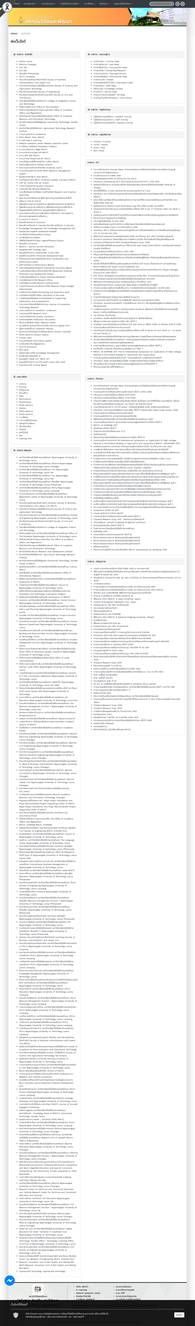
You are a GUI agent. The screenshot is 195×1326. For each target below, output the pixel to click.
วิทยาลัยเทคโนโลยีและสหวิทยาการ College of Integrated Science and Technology (47, 102)
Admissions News (125, 82)
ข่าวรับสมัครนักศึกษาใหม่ (104, 82)
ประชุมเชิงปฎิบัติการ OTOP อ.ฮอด (108, 650)
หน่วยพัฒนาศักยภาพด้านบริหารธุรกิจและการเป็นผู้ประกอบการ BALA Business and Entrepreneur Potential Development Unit (46, 1083)
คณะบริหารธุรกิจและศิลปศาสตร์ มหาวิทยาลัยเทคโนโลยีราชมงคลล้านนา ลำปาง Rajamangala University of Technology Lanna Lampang (48, 946)
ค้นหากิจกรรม (25, 402)
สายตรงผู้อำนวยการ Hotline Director (35, 164)
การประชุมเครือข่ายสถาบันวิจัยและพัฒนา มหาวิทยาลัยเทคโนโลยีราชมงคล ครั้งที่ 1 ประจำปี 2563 (134, 687)
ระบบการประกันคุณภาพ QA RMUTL (35, 158)
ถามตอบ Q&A (25, 337)
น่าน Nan (23, 70)
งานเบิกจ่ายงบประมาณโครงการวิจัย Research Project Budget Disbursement (46, 288)
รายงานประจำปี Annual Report (33, 365)
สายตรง (22, 408)
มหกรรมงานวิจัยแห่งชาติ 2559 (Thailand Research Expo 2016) (122, 242)
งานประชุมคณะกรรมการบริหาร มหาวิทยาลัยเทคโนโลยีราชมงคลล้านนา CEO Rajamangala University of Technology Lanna (47, 1066)
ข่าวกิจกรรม (99, 61)
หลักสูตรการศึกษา (27, 423)
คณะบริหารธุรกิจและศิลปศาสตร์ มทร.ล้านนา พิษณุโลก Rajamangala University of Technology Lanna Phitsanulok (46, 917)
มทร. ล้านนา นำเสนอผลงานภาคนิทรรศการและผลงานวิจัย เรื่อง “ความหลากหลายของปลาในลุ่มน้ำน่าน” (137, 275)
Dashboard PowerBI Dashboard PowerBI (38, 231)
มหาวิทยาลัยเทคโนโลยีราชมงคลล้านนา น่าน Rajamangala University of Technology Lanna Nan (43, 477)
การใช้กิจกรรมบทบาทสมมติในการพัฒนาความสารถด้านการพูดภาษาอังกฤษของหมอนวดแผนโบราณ (136, 476)
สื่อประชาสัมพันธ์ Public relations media (37, 322)
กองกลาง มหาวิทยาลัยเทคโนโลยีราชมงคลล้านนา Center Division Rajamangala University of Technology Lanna (47, 602)
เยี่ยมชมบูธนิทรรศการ (103, 611)
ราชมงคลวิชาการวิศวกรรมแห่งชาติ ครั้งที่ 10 (113, 534)
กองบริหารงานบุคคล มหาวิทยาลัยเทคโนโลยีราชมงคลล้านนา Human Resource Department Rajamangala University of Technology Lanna (48, 624)
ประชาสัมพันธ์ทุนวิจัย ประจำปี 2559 (109, 221)
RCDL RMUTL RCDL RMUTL (31, 137)
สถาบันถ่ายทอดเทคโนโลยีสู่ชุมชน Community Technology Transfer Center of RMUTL (48, 562)
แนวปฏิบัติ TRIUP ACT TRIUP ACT (34, 359)
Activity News (112, 61)
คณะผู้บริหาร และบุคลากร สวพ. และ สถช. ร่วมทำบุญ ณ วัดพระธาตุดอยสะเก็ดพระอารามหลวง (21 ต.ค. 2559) (137, 579)
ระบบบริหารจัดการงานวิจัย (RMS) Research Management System (45, 172)
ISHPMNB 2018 (100, 531)
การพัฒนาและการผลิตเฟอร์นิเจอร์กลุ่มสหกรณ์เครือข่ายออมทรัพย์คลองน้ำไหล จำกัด (129, 479)
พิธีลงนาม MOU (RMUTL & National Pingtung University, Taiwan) (124, 617)
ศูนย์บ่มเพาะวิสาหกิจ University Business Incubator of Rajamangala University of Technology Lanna (43, 1060)
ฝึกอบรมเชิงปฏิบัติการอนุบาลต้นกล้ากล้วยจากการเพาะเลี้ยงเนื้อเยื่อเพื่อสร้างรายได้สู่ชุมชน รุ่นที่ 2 (135, 483)
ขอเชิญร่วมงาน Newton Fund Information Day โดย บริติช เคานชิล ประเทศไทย (128, 206)
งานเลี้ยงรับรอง (100, 620)
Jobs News (114, 64)
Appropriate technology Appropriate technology (42, 1271)
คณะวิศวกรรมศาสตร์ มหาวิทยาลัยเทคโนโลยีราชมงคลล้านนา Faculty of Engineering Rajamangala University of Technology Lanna (48, 517)
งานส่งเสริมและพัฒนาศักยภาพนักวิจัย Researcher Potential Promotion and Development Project (45, 272)
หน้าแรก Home (25, 61)
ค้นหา (21, 396)
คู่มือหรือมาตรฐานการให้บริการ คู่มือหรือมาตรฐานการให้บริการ (45, 207)
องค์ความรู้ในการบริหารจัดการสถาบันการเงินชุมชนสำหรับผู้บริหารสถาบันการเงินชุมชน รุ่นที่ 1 (133, 501)
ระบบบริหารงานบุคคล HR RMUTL (33, 152)
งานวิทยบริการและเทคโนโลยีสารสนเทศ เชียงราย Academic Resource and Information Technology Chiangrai (44, 796)
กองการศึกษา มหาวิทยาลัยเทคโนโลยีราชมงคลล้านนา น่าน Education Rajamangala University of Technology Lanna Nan (48, 699)
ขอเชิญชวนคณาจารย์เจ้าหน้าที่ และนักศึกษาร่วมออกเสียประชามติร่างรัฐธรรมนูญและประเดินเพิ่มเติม (136, 215)
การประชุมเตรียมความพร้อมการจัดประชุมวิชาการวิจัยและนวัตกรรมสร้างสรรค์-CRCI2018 (131, 641)
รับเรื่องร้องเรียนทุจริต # (30, 356)
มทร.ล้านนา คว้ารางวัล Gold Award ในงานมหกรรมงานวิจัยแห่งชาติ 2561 (125, 635)
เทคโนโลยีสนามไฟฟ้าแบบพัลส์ (106, 498)
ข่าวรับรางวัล (99, 79)
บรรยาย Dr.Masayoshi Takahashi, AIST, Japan (115, 602)
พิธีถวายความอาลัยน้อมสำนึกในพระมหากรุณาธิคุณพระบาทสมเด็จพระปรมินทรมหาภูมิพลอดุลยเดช (135, 336)
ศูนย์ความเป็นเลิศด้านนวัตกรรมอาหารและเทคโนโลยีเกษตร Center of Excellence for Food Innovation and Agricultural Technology (48, 1048)
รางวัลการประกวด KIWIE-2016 (107, 175)
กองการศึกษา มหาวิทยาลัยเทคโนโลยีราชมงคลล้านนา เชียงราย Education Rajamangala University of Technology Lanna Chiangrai (46, 1146)
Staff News (111, 85)
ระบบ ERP (120, 1293)
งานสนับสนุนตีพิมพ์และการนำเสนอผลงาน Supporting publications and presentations (42, 300)
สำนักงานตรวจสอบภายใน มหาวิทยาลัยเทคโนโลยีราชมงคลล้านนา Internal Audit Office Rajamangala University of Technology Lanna (47, 667)
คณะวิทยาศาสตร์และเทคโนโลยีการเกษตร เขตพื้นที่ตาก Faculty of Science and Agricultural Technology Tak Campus (47, 1054)
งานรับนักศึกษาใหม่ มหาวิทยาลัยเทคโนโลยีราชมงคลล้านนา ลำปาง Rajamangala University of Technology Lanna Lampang (46, 1124)
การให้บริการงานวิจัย (70, 3)
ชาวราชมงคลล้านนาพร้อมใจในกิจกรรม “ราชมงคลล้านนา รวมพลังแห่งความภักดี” (128, 357)
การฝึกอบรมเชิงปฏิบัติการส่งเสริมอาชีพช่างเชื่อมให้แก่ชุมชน (119, 461)
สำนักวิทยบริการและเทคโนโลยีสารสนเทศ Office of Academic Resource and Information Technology (45, 117)
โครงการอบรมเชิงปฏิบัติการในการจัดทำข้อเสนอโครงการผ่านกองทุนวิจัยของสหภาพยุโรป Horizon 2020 (135, 658)
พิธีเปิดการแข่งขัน (101, 546)
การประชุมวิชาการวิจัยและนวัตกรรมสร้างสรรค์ (113, 413)
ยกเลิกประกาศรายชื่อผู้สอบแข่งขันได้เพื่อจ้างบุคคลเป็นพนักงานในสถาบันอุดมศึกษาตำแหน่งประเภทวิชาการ (135, 292)
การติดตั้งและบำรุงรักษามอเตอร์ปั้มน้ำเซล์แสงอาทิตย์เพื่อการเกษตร (122, 486)
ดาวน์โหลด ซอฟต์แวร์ (85, 1299)
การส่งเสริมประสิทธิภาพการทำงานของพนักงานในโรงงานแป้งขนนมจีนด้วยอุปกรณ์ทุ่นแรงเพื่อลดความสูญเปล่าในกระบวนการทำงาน (137, 454)
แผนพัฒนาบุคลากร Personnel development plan (41, 255)
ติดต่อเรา (105, 3)
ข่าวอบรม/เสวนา (101, 73)
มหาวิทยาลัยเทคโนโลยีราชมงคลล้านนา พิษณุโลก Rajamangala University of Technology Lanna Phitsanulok (46, 483)
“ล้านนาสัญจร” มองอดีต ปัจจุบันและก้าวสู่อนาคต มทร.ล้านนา (119, 522)
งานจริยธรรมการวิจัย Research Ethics (36, 280)
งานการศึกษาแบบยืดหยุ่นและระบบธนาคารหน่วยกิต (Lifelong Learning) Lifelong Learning (45, 1179)
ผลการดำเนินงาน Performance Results (36, 264)
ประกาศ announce (27, 346)
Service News (111, 91)
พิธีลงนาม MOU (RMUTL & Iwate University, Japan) (117, 599)
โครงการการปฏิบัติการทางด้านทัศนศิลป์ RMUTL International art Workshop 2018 (130, 549)
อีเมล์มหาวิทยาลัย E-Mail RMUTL (33, 176)
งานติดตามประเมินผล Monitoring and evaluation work (44, 292)
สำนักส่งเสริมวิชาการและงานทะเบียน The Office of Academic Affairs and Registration (46, 541)
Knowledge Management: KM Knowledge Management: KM (47, 228)
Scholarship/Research (116, 70)
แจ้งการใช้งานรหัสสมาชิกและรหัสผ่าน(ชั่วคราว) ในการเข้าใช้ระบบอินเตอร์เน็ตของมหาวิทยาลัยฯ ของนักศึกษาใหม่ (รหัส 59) (135, 201)
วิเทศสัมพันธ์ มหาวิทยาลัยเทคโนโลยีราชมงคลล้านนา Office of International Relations (45, 574)
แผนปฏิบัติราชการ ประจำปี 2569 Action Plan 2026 (42, 362)
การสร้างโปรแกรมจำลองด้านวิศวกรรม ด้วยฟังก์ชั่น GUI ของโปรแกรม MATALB (128, 470)
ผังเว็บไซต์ (23, 432)
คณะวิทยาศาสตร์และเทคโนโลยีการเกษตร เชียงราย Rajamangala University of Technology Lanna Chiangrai (47, 1130)
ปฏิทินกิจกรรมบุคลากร (103, 119)
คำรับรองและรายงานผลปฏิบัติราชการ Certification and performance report (43, 260)
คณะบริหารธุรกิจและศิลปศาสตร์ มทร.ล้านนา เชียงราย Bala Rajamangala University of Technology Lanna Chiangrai (45, 1215)
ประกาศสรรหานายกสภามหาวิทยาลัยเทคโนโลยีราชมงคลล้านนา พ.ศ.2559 (124, 278)
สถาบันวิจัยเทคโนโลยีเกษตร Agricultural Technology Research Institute (47, 130)
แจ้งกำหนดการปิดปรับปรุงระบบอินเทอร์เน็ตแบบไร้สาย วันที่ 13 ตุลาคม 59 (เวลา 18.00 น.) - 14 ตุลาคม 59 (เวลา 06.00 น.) (137, 332)
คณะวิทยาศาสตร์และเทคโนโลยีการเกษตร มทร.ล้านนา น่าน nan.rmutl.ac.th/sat (43, 814)
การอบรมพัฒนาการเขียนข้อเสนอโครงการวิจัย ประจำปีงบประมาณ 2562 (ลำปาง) (128, 589)
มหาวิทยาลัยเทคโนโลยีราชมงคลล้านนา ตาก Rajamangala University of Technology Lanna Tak (43, 471)
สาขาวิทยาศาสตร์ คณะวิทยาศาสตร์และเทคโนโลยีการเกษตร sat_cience (44, 790)
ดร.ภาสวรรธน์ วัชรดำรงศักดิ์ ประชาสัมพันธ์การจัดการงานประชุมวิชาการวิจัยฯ (127, 300)
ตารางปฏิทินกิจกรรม (28, 420)
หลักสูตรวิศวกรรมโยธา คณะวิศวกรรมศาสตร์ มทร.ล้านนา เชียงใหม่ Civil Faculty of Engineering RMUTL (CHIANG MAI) (47, 829)
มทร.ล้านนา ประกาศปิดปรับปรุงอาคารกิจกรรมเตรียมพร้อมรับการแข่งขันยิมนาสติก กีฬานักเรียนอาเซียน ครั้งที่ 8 (138, 195)
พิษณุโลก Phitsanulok (29, 73)
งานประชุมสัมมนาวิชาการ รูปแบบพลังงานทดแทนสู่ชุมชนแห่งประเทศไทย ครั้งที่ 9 (128, 345)
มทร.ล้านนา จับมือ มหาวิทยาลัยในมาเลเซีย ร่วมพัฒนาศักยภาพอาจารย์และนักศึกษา (128, 360)
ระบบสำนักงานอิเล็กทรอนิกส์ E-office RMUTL (39, 161)
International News (118, 76)
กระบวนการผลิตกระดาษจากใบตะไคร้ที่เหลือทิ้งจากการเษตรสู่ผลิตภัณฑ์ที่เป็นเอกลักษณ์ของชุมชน (135, 507)
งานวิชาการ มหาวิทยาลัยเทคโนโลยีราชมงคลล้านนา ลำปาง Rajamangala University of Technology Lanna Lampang (45, 1024)
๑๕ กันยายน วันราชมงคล (104, 315)
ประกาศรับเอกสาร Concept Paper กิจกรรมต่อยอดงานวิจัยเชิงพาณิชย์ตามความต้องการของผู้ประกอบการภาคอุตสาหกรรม (134, 171)
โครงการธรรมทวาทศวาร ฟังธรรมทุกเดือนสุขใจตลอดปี (117, 537)
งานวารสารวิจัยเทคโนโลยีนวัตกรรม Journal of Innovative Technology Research (44, 306)
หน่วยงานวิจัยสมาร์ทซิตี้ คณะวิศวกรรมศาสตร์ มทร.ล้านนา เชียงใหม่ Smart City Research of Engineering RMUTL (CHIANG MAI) (47, 1257)
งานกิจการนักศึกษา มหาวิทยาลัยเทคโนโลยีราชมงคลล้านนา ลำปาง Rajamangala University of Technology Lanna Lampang (47, 1018)
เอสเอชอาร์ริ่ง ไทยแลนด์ (104, 723)
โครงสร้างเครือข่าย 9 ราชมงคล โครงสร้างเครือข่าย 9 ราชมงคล (46, 225)
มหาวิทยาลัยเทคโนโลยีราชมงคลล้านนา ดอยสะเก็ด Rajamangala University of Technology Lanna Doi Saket (46, 684)
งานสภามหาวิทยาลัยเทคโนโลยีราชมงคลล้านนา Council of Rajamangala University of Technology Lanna (43, 586)
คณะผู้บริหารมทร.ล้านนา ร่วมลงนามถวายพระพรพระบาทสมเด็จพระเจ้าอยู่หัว (126, 285)
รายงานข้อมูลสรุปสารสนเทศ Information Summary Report (45, 268)
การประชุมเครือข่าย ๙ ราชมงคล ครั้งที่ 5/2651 (113, 644)
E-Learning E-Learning (30, 140)
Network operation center (88, 1293)
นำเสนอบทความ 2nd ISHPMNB (107, 614)
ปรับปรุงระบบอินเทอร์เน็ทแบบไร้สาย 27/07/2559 (115, 397)
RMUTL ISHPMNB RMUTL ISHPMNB (35, 824)
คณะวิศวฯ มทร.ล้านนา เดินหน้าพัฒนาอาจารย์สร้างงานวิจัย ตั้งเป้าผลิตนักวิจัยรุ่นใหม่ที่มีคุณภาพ (134, 239)
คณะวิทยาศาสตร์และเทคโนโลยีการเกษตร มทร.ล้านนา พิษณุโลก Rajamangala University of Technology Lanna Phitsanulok (46, 848)
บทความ (22, 384)
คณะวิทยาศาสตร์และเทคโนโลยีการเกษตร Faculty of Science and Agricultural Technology (47, 510)
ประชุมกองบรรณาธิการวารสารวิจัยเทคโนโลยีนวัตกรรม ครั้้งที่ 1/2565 (123, 720)
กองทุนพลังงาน (100, 726)
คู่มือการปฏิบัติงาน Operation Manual (36, 328)
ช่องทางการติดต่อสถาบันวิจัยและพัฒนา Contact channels (45, 331)
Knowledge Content (114, 88)
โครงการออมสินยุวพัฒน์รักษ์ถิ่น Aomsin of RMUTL (41, 1070)
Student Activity (123, 116)
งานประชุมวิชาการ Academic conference (37, 310)
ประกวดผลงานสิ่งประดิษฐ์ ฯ (106, 608)
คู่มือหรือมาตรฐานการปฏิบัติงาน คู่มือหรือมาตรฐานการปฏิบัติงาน (47, 204)
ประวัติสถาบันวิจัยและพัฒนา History (35, 234)
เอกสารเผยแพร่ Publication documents (37, 319)
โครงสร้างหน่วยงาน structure (32, 222)
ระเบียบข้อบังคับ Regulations (32, 343)
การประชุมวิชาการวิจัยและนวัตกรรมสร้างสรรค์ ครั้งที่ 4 (117, 516)
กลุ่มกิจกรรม (104, 109)
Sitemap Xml (25, 438)
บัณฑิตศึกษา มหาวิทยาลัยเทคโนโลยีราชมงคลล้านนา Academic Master (46, 729)
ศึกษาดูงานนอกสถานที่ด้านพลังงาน (109, 367)
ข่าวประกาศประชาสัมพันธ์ (104, 94)
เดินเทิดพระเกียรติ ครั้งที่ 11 (105, 428)
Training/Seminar (118, 73)
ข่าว (97, 162)
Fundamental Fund (102, 714)
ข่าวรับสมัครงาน (100, 64)
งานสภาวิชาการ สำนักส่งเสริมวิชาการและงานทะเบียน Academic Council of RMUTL (46, 723)
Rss (20, 435)
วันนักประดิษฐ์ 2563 (102, 693)
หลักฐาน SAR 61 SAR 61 (30, 201)
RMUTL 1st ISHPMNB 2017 (105, 425)
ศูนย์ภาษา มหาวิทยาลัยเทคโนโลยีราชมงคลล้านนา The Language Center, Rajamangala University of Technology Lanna (46, 841)
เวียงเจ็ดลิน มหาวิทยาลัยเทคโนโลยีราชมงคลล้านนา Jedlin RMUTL (47, 870)
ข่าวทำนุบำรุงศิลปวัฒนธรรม (105, 97)
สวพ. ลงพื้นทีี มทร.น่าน (103, 677)
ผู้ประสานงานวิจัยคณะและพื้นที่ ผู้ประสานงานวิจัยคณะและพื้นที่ (45, 198)
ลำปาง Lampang (27, 76)
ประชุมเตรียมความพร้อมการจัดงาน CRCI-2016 (114, 251)
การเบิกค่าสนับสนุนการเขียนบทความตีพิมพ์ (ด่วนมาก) (116, 297)
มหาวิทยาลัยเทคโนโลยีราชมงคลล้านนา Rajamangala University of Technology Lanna (48, 459)
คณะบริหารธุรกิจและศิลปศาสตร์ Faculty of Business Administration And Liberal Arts (42, 81)
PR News (121, 94)
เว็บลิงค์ (22, 429)
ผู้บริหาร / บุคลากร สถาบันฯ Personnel (36, 246)
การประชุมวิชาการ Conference (32, 134)
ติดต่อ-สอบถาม (26, 405)
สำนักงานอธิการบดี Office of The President (38, 107)
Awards (110, 79)
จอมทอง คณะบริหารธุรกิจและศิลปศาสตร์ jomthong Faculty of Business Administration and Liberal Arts (47, 939)
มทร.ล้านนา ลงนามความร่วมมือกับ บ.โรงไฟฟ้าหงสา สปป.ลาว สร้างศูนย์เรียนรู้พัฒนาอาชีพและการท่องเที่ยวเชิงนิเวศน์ (137, 305)
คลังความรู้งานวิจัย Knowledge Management (39, 353)
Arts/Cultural (125, 97)
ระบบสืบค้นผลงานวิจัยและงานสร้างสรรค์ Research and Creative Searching (47, 193)
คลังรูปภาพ (24, 390)
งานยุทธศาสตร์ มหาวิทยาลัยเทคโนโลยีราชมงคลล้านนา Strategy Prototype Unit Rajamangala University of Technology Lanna (48, 1100)
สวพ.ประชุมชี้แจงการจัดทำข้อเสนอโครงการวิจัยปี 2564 (117, 668)
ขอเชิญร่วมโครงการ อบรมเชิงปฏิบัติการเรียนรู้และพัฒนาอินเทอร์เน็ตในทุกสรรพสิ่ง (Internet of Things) (134, 186)
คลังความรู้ (98, 88)
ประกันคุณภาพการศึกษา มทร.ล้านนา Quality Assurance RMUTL (47, 179)
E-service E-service (28, 219)
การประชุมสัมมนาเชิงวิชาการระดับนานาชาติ (112, 327)
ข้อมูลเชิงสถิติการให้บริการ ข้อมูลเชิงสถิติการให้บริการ (42, 210)
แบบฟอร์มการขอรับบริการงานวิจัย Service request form (44, 325)
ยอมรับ (179, 1314)
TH (178, 3)
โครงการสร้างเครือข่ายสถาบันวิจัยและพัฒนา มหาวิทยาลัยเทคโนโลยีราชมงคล (126, 696)
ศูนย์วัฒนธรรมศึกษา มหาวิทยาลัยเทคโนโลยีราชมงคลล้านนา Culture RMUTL (48, 568)
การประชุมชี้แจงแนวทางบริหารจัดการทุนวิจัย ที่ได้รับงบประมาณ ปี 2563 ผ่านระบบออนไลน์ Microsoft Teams (137, 701)
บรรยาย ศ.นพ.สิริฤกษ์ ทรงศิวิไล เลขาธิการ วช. (113, 595)
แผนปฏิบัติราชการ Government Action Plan (39, 252)
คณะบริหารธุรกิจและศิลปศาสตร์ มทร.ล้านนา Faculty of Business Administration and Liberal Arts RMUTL (47, 504)
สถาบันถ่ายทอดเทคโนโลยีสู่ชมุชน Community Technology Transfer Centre (48, 124)
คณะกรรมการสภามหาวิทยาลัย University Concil (40, 167)
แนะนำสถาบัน (31, 3)
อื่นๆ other (24, 350)
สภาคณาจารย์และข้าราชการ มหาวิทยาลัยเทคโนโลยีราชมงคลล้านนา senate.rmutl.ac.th (47, 714)
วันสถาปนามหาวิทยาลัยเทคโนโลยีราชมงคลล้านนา (114, 528)
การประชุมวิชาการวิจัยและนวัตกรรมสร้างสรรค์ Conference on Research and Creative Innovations (46, 1075)
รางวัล (96, 144)
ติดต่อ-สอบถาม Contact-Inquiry (34, 334)
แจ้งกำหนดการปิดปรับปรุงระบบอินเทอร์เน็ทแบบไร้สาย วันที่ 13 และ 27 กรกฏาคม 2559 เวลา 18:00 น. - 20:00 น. (138, 210)
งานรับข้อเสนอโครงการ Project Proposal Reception (42, 277)
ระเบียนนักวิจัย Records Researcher (34, 189)
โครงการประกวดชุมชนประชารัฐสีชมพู (110, 218)
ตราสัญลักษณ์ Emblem (29, 237)
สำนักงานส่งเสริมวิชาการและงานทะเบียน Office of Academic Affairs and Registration (46, 111)
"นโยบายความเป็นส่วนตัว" (57, 1316)
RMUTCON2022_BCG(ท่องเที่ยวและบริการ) (112, 729)
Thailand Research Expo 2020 (108, 705)
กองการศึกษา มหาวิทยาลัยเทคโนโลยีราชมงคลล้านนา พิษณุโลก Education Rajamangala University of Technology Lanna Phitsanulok (46, 876)
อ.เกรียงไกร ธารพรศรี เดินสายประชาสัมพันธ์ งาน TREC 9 (118, 348)
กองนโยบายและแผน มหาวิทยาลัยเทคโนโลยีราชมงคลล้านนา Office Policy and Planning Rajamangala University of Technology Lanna (47, 609)
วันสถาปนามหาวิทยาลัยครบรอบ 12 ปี (109, 431)
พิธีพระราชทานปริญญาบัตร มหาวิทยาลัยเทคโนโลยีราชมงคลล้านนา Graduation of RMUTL (47, 580)
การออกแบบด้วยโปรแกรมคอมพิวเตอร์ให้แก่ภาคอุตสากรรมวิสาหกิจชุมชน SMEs (127, 492)
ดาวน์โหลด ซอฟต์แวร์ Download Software (38, 146)
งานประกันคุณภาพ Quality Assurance (36, 186)
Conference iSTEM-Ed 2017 (106, 510)
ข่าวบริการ (98, 91)
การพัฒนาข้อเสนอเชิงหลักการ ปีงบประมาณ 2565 (115, 711)
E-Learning (81, 1290)
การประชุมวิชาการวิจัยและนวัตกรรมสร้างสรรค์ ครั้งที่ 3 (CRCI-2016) (123, 391)
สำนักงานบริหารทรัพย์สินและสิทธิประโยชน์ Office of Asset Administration (44, 659)
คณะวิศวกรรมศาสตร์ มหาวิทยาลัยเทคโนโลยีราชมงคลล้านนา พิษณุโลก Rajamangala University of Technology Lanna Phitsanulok (45, 910)
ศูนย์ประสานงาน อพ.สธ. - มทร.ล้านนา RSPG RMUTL (41, 1119)
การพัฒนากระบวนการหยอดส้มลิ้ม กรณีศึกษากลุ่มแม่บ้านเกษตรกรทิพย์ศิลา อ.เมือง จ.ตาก (132, 458)
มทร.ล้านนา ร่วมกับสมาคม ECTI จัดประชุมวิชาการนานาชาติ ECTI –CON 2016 (126, 181)
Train (102, 147)
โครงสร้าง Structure (28, 243)
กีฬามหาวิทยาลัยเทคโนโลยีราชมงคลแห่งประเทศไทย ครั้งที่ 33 (119, 437)
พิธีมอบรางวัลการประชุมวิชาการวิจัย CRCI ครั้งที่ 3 (115, 321)
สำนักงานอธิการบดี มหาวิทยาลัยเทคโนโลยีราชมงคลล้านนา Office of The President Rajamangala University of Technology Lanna (48, 535)
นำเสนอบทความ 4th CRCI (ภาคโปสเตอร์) (111, 605)
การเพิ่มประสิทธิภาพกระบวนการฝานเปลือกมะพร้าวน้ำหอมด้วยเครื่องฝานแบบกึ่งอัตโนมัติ (131, 449)
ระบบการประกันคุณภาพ (126, 1296)
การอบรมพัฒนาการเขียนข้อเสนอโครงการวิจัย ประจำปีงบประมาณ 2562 (124, 586)
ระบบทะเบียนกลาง (123, 1286)
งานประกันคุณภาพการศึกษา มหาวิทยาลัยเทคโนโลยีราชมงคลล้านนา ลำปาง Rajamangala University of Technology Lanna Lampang (47, 1010)
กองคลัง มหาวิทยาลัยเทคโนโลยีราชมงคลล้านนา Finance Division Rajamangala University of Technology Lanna (47, 617)
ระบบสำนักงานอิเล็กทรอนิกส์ (128, 1299)
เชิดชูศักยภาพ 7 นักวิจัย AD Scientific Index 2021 (116, 717)
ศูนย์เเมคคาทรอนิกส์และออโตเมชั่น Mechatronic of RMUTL (44, 597)
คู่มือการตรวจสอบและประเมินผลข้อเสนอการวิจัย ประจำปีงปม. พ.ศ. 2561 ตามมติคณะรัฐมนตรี (133, 236)
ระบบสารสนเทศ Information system (35, 340)
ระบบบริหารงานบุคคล (125, 1290)
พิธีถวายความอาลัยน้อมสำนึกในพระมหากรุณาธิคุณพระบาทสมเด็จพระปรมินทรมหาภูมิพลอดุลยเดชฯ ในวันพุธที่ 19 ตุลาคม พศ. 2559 (137, 573)
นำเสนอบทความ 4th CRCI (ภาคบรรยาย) (111, 626)
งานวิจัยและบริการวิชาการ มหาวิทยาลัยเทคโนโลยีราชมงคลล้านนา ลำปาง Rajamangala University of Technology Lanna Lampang (46, 1031)
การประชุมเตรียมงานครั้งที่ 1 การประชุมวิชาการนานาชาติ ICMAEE (122, 632)
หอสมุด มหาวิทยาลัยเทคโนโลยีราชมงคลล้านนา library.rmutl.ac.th (47, 718)
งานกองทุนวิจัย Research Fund (33, 313)
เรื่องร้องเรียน (25, 426)
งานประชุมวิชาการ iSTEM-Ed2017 (108, 513)
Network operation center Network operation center (43, 143)
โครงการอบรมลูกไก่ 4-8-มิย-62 (108, 665)
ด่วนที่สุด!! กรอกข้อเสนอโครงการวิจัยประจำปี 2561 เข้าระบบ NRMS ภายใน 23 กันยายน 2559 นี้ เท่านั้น (137, 324)
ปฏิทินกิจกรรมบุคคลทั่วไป (104, 122)
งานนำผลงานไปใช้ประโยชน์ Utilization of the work (41, 295)
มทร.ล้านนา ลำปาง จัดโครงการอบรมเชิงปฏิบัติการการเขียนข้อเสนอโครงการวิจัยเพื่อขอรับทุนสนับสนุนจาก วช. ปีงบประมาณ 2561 (137, 232)
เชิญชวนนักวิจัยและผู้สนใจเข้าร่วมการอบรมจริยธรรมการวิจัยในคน (121, 254)
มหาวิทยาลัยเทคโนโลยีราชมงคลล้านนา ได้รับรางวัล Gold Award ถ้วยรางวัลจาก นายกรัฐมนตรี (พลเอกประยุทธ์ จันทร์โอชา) (137, 247)
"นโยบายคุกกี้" (79, 1316)
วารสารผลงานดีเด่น (102, 583)
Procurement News (118, 67)
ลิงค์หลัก (28, 54)
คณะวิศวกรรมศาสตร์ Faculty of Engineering (39, 91)
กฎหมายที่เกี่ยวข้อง (123, 3)
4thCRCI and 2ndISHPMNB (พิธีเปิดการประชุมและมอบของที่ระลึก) (122, 592)
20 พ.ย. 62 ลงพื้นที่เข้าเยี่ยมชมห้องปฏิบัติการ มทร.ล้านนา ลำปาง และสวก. (125, 684)
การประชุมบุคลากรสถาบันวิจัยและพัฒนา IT (112, 690)
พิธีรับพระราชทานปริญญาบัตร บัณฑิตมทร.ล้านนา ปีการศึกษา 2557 (122, 281)
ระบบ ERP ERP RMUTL (29, 155)
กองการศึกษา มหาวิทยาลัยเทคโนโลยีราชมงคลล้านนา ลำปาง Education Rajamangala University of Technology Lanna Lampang (46, 992)
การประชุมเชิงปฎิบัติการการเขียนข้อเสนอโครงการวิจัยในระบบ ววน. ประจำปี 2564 (128, 671)
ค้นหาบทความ (25, 399)
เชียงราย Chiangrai (27, 64)
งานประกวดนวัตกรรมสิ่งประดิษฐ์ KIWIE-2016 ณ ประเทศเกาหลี (121, 568)
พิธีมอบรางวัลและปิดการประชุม (107, 623)
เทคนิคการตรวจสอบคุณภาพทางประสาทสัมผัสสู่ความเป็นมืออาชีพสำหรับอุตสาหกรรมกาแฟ (132, 489)
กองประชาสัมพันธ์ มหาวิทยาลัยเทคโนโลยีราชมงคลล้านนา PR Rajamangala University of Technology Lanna (44, 923)
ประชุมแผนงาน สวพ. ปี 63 (105, 681)
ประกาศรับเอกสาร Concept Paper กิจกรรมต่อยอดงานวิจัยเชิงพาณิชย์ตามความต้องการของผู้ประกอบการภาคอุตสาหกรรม (134, 387)
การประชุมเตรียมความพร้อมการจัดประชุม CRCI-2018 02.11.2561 (121, 653)
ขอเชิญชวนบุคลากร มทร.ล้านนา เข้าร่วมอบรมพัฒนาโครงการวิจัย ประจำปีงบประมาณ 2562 (133, 446)
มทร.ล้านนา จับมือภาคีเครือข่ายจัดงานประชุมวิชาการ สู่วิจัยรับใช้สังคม (123, 318)
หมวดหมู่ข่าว (104, 54)
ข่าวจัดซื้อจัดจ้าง (101, 67)
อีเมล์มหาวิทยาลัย (83, 1296)
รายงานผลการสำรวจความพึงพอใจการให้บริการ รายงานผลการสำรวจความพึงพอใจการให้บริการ (46, 215)
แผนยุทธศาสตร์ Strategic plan (32, 249)
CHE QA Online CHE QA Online (34, 182)
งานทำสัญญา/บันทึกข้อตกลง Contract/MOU (39, 283)
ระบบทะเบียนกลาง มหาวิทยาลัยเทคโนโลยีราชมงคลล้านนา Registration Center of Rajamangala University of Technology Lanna (48, 497)
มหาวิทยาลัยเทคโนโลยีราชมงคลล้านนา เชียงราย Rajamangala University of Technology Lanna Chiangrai (45, 465)
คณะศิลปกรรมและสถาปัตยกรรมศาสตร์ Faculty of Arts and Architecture (46, 96)
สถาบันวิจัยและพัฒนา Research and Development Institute (46, 551)
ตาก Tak (23, 67)
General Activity (125, 122)
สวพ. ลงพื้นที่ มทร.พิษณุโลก (105, 674)
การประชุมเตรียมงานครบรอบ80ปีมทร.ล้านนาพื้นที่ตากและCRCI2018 (122, 638)
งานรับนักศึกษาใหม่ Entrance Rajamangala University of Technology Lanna (45, 893)
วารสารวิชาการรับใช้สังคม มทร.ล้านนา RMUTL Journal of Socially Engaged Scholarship (48, 1106)
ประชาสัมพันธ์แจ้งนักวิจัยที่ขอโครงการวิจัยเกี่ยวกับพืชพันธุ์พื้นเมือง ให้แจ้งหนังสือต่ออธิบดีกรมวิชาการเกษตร (137, 259)
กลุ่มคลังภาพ (105, 134)
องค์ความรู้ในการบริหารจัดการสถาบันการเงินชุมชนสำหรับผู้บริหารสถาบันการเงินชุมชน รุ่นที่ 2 (133, 504)
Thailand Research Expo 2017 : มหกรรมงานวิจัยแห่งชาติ (119, 519)
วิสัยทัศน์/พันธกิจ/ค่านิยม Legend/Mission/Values (41, 240)
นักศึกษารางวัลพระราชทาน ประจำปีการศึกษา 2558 (116, 227)
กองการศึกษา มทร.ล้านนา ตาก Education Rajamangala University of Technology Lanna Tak (44, 1200)
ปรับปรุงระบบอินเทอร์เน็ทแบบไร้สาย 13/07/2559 (114, 394)
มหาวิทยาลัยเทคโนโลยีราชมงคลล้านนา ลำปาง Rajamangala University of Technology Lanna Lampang (44, 489)
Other (102, 150)
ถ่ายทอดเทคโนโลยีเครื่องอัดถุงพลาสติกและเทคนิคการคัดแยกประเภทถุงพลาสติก (128, 495)
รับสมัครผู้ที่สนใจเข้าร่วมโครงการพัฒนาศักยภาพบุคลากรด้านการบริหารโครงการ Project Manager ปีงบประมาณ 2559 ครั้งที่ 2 (136, 271)
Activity (106, 141)
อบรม (96, 147)
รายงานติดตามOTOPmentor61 (107, 629)
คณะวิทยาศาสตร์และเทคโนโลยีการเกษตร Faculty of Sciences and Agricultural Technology (48, 87)
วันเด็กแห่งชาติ (100, 434)
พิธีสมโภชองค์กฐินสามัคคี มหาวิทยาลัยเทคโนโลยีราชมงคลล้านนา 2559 (123, 419)
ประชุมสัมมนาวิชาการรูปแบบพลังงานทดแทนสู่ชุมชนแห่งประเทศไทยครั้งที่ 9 (125, 363)
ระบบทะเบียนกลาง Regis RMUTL (33, 149)
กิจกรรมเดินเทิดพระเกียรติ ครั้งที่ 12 (109, 525)
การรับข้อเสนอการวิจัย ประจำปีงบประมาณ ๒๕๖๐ (115, 178)
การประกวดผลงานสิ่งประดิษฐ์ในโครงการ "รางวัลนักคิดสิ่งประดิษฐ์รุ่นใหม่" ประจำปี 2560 (132, 288)
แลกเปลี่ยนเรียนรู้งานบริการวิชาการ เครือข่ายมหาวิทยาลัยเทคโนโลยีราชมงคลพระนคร (129, 224)
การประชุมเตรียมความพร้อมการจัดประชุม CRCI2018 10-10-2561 (121, 647)
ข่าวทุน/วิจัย (99, 70)
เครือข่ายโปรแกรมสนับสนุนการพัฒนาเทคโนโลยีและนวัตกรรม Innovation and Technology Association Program (44, 592)
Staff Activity (121, 119)
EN (183, 3)
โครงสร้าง (23, 393)
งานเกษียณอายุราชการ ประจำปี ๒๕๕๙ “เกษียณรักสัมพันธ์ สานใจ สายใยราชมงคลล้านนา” (132, 407)
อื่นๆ (95, 150)
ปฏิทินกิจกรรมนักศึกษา (104, 116)
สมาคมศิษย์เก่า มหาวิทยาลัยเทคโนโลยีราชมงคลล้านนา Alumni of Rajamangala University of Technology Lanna (47, 835)
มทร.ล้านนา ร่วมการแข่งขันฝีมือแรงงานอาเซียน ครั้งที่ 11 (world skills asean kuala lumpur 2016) (136, 410)
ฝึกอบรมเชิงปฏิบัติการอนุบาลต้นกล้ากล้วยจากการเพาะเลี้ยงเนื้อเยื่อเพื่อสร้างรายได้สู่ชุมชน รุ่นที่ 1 (135, 473)
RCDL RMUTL (82, 1286)
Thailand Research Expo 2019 (108, 662)
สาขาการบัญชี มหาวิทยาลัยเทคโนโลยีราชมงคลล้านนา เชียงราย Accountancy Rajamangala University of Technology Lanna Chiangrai (47, 773)
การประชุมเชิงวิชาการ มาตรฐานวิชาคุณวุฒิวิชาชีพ (115, 416)
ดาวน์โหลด (90, 3)
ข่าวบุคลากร (99, 85)
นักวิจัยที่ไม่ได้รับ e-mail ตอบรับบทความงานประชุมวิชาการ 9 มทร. (122, 190)
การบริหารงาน (48, 3)
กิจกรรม (23, 387)
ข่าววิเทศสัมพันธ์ (100, 76)
